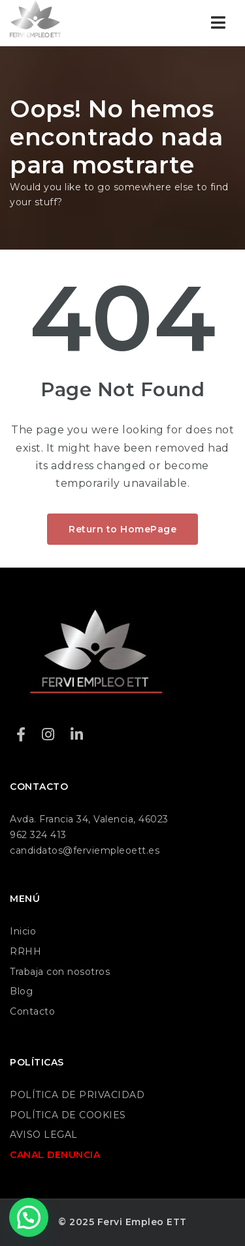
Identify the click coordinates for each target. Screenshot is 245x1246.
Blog (21, 991)
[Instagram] (48, 735)
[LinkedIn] (77, 735)
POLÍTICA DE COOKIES (68, 1115)
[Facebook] (21, 735)
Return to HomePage (122, 529)
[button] (28, 1217)
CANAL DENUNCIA (55, 1155)
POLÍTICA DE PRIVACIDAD (77, 1095)
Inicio (23, 931)
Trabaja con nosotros (60, 972)
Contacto (32, 1011)
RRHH (25, 951)
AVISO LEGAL (44, 1134)
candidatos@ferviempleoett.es (84, 850)
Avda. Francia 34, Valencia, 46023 (89, 819)
